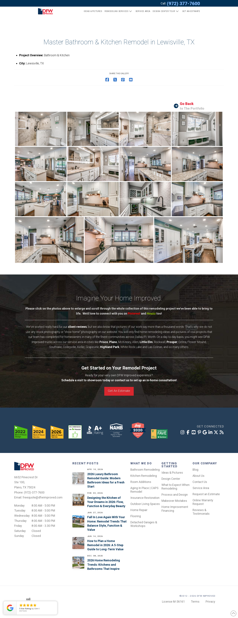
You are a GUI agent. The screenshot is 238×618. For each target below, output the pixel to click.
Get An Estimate (119, 391)
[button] (190, 11)
